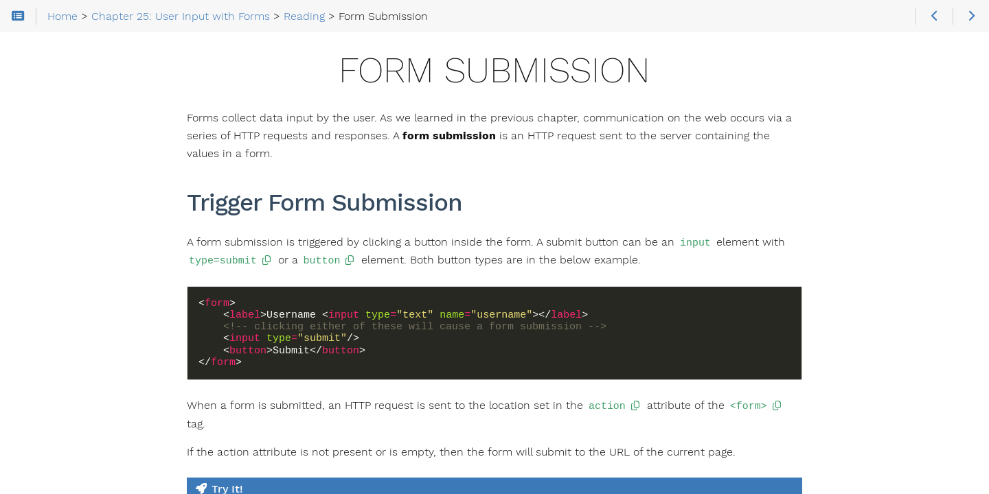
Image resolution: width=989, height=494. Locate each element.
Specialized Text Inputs (88, 378)
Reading (41, 268)
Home (33, 114)
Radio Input (61, 422)
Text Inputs (60, 356)
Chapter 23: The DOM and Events (86, 134)
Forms (48, 290)
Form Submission (75, 312)
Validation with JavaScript (95, 466)
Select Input (62, 444)
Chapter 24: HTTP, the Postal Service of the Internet (94, 183)
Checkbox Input (71, 400)
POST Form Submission (90, 334)
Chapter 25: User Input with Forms (92, 232)
